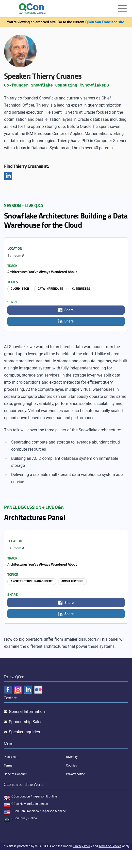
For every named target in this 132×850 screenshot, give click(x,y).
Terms (8, 765)
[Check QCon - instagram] (18, 690)
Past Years (11, 757)
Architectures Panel (34, 517)
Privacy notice (75, 774)
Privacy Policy (82, 846)
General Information (27, 711)
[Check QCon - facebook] (8, 690)
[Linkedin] (8, 176)
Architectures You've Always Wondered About (42, 271)
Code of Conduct (15, 774)
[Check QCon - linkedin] (28, 690)
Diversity (72, 757)
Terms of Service (109, 846)
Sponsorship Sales (25, 721)
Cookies (71, 765)
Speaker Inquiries (24, 731)
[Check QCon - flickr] (38, 690)
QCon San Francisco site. (105, 22)
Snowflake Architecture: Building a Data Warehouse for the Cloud (65, 220)
